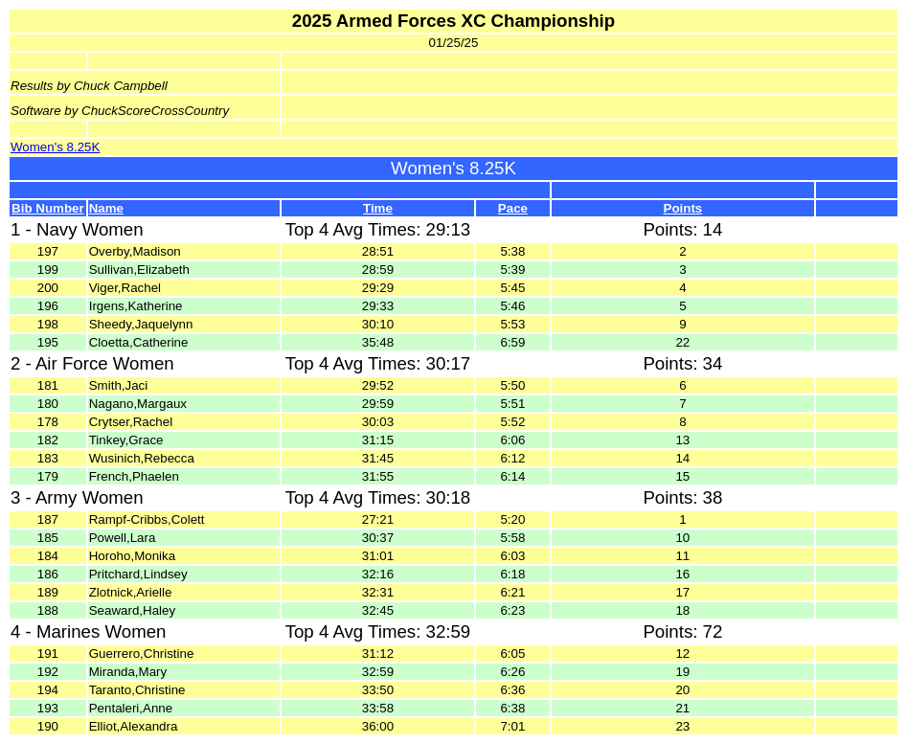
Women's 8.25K (55, 147)
